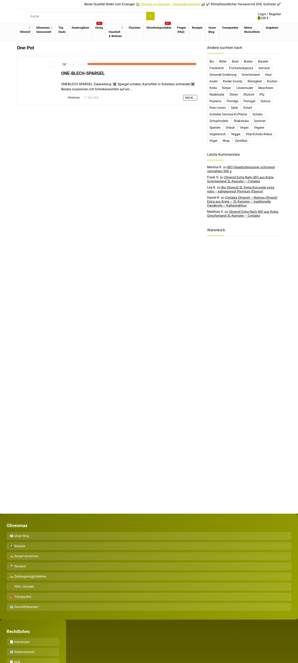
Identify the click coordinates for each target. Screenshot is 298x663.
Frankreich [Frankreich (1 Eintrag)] (217, 68)
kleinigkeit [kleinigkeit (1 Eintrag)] (255, 81)
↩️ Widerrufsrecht (22, 652)
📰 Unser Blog (19, 536)
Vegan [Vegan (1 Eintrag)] (244, 127)
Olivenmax (70, 97)
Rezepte (197, 27)
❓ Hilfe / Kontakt (22, 586)
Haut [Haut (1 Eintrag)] (268, 74)
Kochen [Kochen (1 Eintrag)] (272, 81)
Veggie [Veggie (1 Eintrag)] (236, 134)
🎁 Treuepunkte (20, 596)
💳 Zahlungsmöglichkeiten (28, 576)
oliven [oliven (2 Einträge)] (234, 94)
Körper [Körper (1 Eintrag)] (226, 88)
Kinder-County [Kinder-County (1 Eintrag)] (232, 81)
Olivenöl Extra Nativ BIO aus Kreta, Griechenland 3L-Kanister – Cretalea (240, 179)
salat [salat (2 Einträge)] (234, 107)
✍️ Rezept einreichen (24, 556)
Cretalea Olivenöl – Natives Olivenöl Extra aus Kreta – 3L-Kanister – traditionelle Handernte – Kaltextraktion (242, 201)
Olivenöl (25, 31)
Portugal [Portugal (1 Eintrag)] (249, 101)
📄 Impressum (20, 642)
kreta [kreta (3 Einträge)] (213, 88)
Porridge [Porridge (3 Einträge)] (232, 101)
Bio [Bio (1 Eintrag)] (212, 61)
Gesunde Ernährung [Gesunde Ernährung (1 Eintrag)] (223, 74)
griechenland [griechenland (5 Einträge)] (251, 74)
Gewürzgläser (80, 27)
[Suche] (150, 16)
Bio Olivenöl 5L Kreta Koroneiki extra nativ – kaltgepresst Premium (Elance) (240, 189)
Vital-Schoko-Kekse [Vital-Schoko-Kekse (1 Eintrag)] (259, 134)
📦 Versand (18, 566)
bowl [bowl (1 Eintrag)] (235, 61)
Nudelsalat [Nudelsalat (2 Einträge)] (217, 94)
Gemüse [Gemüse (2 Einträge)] (264, 68)
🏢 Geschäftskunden (24, 607)
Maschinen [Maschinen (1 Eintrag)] (265, 88)
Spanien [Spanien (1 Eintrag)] (215, 127)
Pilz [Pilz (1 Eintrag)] (262, 94)
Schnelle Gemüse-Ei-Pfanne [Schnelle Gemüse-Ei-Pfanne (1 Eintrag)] (228, 114)
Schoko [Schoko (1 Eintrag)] (257, 114)
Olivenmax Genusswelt (43, 29)
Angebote (272, 27)
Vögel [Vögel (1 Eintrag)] (213, 141)
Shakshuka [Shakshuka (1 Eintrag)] (241, 121)
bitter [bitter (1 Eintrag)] (222, 61)
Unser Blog (212, 29)
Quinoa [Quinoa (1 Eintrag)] (265, 101)
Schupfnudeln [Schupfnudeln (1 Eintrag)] (219, 121)
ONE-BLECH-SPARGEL (83, 73)
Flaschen (134, 27)
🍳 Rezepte (17, 546)
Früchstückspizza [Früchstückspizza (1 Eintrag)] (241, 68)
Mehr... (190, 97)
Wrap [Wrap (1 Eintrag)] (226, 141)
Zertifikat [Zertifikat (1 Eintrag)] (241, 141)
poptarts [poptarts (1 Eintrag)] (215, 101)
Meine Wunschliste (252, 29)
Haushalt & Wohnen (115, 34)
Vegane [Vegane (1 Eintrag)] (259, 127)
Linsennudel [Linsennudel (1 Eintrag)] (244, 88)
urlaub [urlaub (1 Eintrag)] (230, 127)
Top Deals (62, 29)
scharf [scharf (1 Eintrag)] (247, 107)
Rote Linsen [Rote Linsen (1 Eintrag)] (218, 107)
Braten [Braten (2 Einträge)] (248, 61)
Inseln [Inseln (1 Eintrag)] (214, 81)
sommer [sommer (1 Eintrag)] (260, 121)
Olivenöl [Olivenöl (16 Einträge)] (248, 94)
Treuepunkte (230, 27)
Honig (99, 26)
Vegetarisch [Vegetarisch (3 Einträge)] (218, 134)
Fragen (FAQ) (181, 29)
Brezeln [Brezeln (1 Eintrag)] (263, 61)
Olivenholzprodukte (158, 26)
